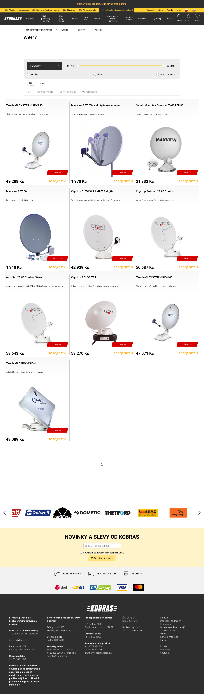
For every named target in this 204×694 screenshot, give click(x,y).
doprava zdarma (167, 74)
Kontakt (164, 617)
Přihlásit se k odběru (102, 558)
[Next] (199, 512)
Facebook (150, 10)
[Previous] (5, 512)
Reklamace (166, 624)
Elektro (65, 29)
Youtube (170, 10)
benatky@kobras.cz (19, 640)
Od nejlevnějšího (68, 92)
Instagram (160, 10)
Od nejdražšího (89, 92)
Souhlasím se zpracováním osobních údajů (103, 552)
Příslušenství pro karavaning (38, 29)
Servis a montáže (169, 637)
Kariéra (163, 640)
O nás (163, 633)
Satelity (81, 29)
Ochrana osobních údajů (172, 627)
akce (99, 74)
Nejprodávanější (45, 92)
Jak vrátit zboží (167, 630)
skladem (35, 74)
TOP (28, 92)
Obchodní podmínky (170, 621)
